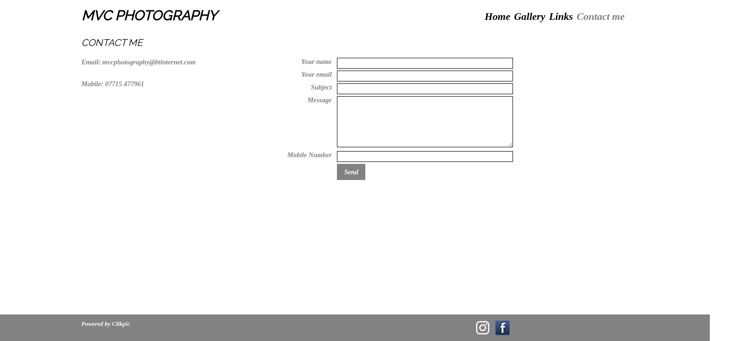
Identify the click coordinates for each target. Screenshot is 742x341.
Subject (321, 87)
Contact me (601, 16)
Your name (316, 61)
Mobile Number (309, 155)
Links (561, 16)
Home (497, 16)
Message (320, 100)
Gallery (529, 16)
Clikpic (121, 323)
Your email (316, 74)
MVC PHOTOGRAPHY (149, 16)
